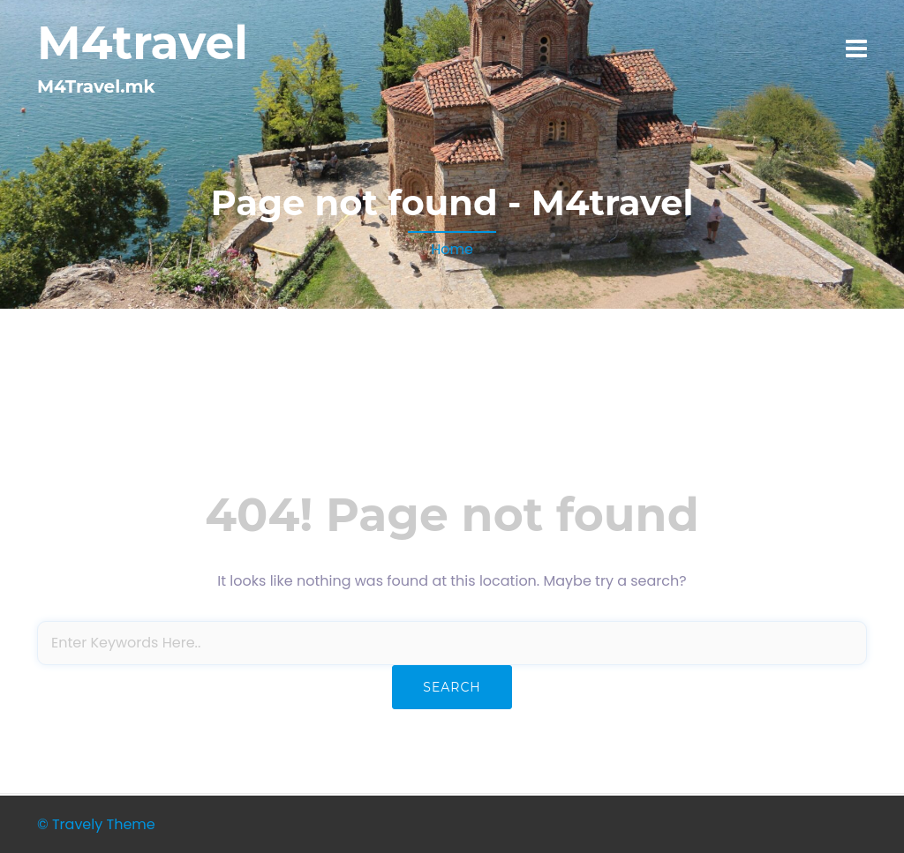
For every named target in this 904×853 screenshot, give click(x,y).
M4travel (142, 43)
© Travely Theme (96, 824)
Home (452, 249)
